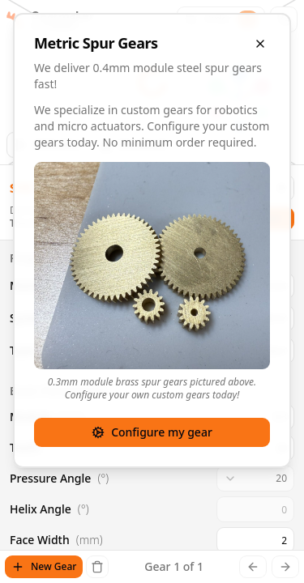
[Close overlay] (260, 43)
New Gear (43, 566)
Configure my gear (152, 432)
